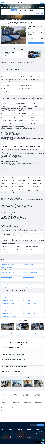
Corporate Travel (11, 430)
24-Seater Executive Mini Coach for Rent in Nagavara (8, 310)
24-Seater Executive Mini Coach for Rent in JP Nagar (30, 287)
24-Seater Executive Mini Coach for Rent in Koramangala (8, 284)
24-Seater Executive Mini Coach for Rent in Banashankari (8, 287)
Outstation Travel (11, 435)
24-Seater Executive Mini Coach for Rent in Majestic (7, 307)
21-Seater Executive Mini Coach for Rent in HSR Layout (8, 273)
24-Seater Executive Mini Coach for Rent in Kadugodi (29, 303)
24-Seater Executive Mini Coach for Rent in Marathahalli (29, 307)
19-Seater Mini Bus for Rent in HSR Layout (28, 277)
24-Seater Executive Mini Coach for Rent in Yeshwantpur (8, 316)
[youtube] (36, 438)
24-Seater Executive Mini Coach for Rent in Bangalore (29, 294)
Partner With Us (29, 438)
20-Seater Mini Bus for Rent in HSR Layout (6, 278)
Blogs (21, 2)
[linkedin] (40, 438)
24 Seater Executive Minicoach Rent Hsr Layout (15, 19)
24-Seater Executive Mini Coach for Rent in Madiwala (30, 284)
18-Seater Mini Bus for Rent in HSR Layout (6, 277)
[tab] (14, 10)
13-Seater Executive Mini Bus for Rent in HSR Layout (29, 264)
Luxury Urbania (20, 435)
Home (1, 19)
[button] (5, 13)
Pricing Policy (28, 437)
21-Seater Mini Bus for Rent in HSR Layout (28, 278)
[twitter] (37, 438)
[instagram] (41, 438)
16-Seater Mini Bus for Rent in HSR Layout (6, 267)
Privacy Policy (28, 436)
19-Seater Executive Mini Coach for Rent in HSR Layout (8, 272)
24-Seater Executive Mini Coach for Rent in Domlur (7, 297)
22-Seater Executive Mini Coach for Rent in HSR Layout (30, 273)
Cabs (1, 430)
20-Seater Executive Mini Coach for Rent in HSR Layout (30, 272)
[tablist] (22, 10)
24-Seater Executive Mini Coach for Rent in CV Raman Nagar (30, 296)
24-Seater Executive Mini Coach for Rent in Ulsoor (7, 313)
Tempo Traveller (5, 19)
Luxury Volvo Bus (20, 436)
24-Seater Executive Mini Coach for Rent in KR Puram (8, 306)
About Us (28, 430)
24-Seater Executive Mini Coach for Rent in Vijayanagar (29, 313)
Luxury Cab (19, 430)
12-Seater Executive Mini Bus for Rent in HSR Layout (7, 264)
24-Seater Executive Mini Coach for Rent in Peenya (28, 310)
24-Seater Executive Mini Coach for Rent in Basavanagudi (8, 296)
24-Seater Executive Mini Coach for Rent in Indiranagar (29, 300)
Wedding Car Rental (11, 436)
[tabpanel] (22, 13)
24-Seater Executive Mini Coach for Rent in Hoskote (7, 300)
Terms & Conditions (29, 435)
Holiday (10, 437)
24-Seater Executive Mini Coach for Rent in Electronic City (29, 297)
